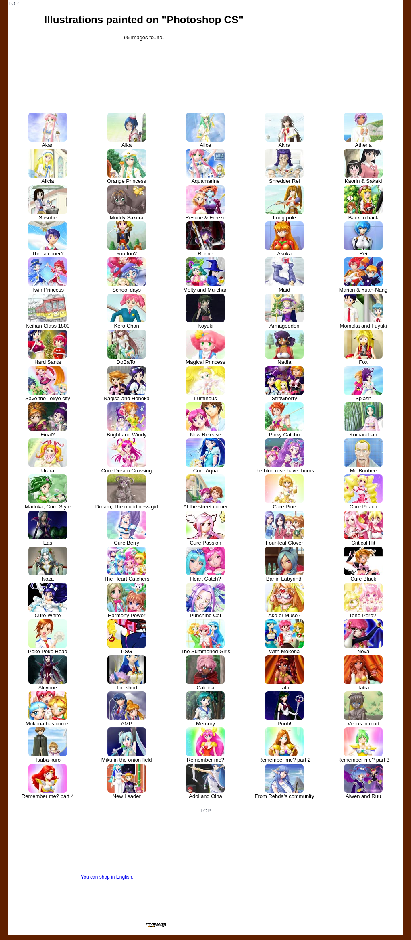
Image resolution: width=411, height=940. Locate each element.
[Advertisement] (342, 50)
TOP (13, 3)
